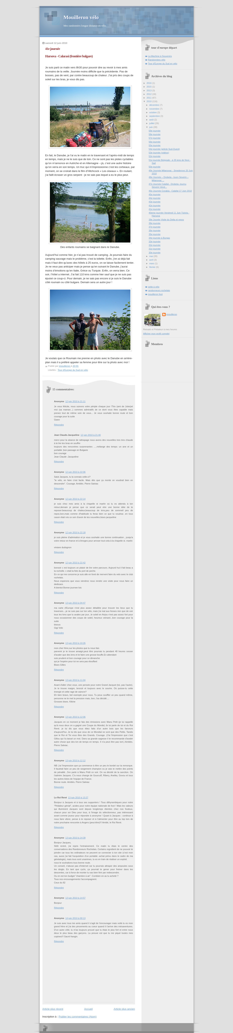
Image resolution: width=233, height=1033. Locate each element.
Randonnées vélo (156, 60)
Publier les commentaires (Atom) (78, 1016)
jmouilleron (171, 314)
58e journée (154, 134)
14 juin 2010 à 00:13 (75, 918)
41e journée (154, 209)
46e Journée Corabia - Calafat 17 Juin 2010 (170, 191)
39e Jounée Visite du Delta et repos (166, 219)
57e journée (154, 138)
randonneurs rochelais (159, 290)
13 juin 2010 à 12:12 (75, 760)
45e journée (154, 194)
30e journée (154, 252)
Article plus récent (52, 1008)
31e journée (154, 249)
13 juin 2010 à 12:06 (75, 717)
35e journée (154, 234)
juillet (152, 123)
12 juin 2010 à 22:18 (75, 532)
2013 (149, 90)
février (152, 267)
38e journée (154, 223)
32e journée (154, 245)
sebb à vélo (154, 287)
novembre (154, 109)
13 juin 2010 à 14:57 (75, 898)
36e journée (154, 230)
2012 (149, 94)
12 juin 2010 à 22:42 (75, 562)
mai (151, 256)
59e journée (154, 131)
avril (151, 260)
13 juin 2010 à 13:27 (78, 797)
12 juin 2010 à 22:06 (75, 472)
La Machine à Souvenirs (160, 56)
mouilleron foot (155, 294)
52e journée (154, 156)
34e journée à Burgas (159, 238)
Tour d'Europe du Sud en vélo (73, 370)
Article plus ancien (124, 1008)
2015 (149, 86)
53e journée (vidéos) (159, 152)
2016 (149, 83)
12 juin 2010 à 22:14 (75, 499)
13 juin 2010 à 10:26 (75, 643)
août (151, 119)
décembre (154, 105)
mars (152, 263)
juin (151, 127)
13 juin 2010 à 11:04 (75, 680)
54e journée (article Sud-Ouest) (164, 149)
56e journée (154, 142)
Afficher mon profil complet (156, 333)
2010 (149, 101)
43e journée (154, 201)
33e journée (154, 241)
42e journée (154, 205)
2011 (149, 98)
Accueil (88, 1008)
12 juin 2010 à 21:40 (90, 435)
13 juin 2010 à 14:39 (75, 838)
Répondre (59, 424)
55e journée (154, 145)
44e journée (154, 198)
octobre (153, 112)
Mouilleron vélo (81, 17)
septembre (154, 116)
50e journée (154, 166)
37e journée (154, 227)
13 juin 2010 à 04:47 (75, 603)
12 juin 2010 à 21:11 (75, 401)
